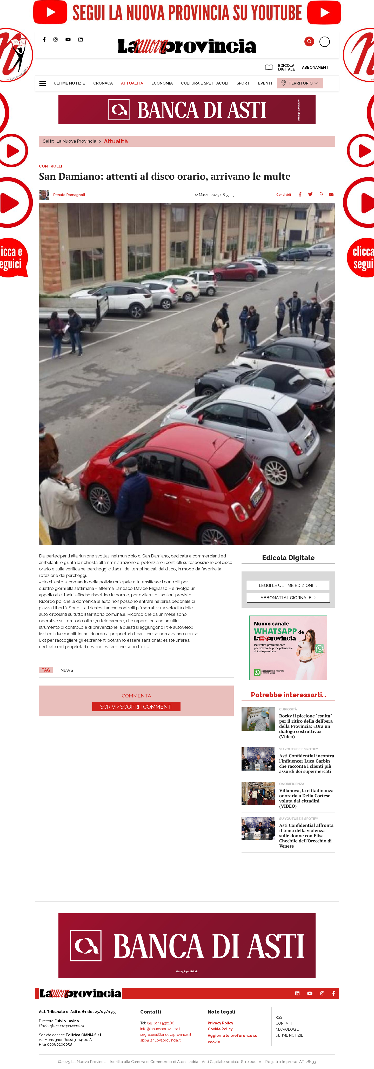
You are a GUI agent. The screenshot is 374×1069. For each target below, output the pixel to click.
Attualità (116, 141)
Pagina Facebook (48, 39)
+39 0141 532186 (160, 1023)
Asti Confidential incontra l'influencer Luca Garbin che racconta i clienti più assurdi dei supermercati (306, 763)
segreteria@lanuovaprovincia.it (165, 1034)
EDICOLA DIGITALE (279, 67)
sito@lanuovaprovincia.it (160, 1040)
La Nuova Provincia (76, 141)
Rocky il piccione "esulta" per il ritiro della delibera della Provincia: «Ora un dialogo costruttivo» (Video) (306, 726)
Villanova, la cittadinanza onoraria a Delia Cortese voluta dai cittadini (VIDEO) (306, 798)
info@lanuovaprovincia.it (160, 1029)
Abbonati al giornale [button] (286, 597)
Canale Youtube (71, 39)
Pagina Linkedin (84, 39)
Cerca (309, 41)
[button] (44, 81)
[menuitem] (69, 83)
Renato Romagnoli (69, 195)
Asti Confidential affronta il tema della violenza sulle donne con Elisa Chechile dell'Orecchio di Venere (306, 835)
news (67, 670)
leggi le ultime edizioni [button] (286, 585)
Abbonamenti (316, 67)
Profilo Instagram (59, 39)
